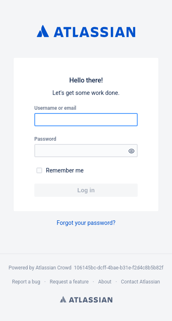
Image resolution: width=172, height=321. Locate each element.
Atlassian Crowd (55, 268)
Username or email (55, 108)
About (104, 282)
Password (45, 139)
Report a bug (26, 282)
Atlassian (86, 299)
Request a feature (69, 282)
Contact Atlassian (140, 282)
